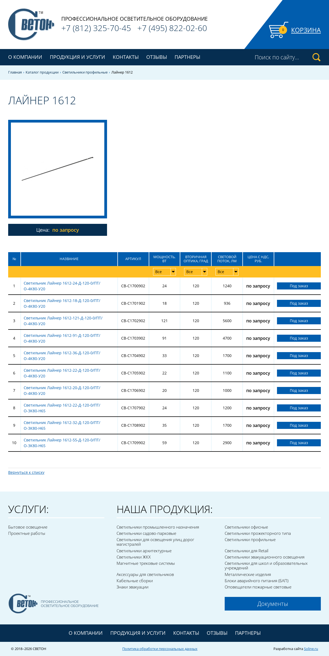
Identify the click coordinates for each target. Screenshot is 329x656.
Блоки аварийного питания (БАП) (256, 580)
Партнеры (187, 57)
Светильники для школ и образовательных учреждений (266, 565)
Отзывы (156, 57)
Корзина (306, 29)
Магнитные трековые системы (146, 563)
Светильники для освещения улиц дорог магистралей (155, 542)
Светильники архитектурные (144, 550)
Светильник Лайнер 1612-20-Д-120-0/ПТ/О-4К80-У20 (62, 390)
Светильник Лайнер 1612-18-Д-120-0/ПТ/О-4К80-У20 (62, 303)
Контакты (126, 57)
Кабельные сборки (135, 580)
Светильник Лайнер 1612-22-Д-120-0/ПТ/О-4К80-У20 (62, 373)
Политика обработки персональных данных (159, 648)
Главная (15, 72)
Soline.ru (311, 648)
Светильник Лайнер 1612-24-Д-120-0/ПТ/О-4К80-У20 (62, 285)
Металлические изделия (248, 574)
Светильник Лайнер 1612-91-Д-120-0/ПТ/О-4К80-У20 (62, 338)
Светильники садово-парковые (146, 533)
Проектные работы (26, 533)
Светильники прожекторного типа (258, 533)
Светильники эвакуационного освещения (264, 557)
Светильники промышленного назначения (158, 527)
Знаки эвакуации (132, 587)
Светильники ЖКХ (134, 557)
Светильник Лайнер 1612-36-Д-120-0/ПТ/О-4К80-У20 (62, 355)
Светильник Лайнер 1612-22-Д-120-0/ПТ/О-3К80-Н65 (62, 407)
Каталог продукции (42, 72)
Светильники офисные (246, 527)
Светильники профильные (85, 72)
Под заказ (299, 285)
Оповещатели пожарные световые (258, 587)
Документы (272, 603)
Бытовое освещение (27, 527)
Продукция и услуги (138, 633)
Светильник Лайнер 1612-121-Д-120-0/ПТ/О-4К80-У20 (63, 320)
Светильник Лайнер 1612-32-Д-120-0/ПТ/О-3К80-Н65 (62, 425)
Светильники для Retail (246, 550)
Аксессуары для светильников (145, 574)
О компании (25, 57)
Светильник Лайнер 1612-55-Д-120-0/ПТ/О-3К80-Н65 (62, 442)
